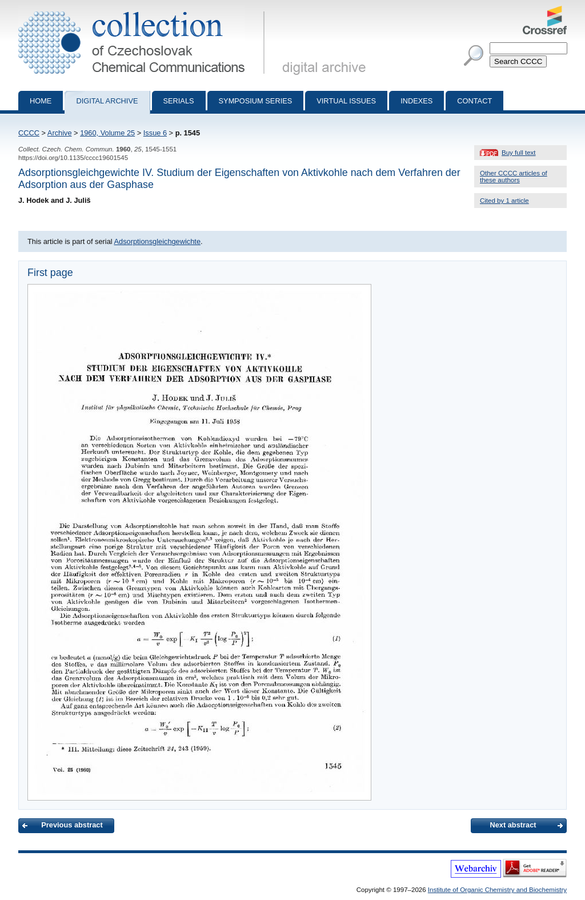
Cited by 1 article (504, 200)
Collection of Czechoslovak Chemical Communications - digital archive (143, 10)
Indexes (416, 101)
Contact (474, 101)
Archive (59, 133)
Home (40, 101)
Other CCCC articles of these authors (513, 176)
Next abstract (513, 825)
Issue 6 (155, 133)
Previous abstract (71, 825)
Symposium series (255, 101)
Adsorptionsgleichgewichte (157, 241)
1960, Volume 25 (107, 133)
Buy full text (519, 152)
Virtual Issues (346, 101)
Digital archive (107, 101)
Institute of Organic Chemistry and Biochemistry (497, 889)
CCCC (28, 133)
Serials (178, 101)
